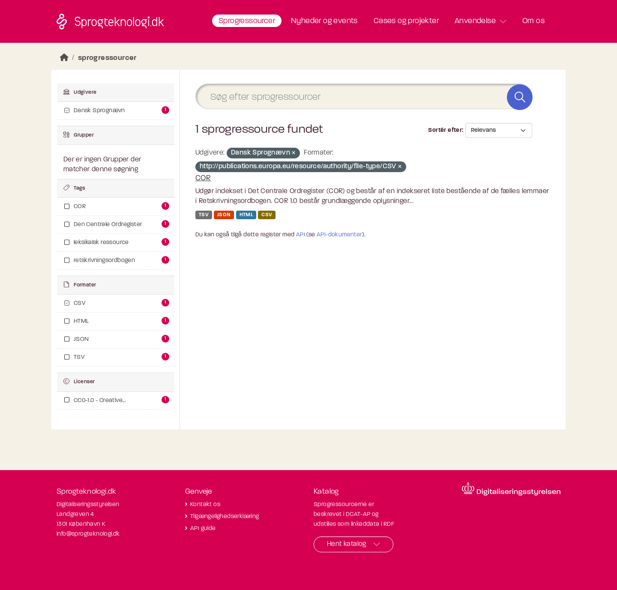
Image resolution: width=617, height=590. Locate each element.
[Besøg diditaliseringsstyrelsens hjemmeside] (511, 489)
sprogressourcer (107, 58)
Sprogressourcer (247, 21)
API (300, 235)
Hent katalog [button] (346, 544)
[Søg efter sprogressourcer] (363, 96)
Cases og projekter (406, 21)
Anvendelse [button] (475, 21)
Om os (533, 21)
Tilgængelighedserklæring (224, 516)
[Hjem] (64, 58)
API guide (203, 528)
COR (203, 178)
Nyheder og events (324, 21)
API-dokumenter (339, 235)
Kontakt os (205, 504)
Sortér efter (445, 130)
